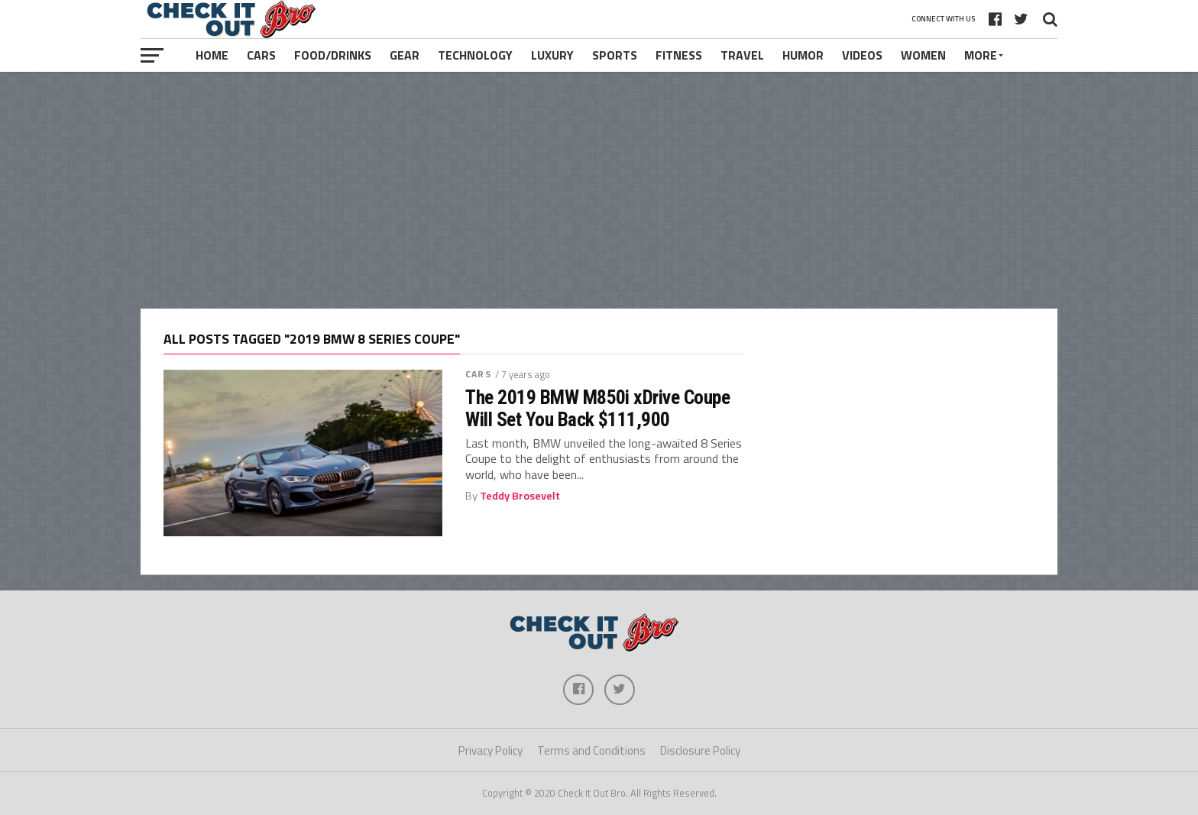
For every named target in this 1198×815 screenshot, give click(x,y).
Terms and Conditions (591, 750)
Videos (862, 55)
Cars (261, 55)
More (980, 55)
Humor (803, 55)
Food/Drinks (332, 55)
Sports (614, 55)
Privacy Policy (490, 750)
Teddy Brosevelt (520, 495)
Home (212, 55)
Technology (475, 55)
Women (923, 55)
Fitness (679, 55)
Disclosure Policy (700, 750)
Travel (742, 55)
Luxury (552, 55)
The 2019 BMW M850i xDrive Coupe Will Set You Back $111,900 (597, 407)
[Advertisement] (599, 190)
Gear (404, 55)
